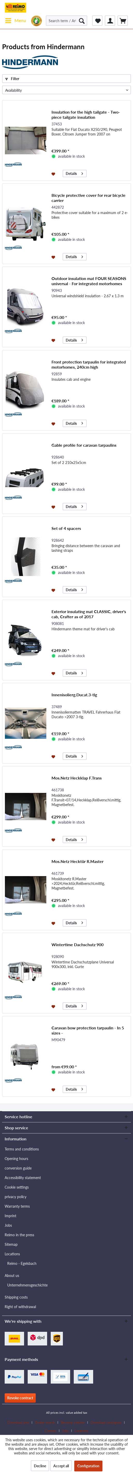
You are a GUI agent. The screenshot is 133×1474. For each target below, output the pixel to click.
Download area (18, 1422)
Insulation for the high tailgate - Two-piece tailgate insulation (85, 114)
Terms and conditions (22, 1149)
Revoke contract (20, 1398)
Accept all (61, 1466)
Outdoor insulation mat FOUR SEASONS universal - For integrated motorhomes (88, 281)
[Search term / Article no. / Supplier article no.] (66, 20)
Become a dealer (73, 1422)
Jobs (8, 1225)
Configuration (88, 1466)
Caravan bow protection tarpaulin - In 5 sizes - (87, 1030)
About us (12, 1275)
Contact (50, 1431)
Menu (15, 19)
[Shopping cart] (122, 20)
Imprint (10, 1216)
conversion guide (18, 1168)
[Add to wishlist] (53, 174)
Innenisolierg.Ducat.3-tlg (74, 694)
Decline (40, 1466)
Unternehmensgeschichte (27, 1285)
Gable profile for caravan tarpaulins (83, 445)
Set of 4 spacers (66, 528)
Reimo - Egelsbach (21, 1263)
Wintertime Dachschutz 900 (77, 944)
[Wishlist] (97, 20)
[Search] (81, 20)
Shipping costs (16, 1297)
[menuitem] (15, 20)
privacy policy (15, 1197)
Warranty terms (17, 1206)
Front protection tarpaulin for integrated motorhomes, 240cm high (88, 364)
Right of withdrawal (20, 1306)
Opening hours (16, 1158)
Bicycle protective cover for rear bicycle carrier (88, 198)
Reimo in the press (19, 1235)
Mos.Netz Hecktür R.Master (77, 861)
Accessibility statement (23, 1177)
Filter (12, 79)
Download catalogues (106, 1422)
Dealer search (45, 1422)
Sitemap (11, 1244)
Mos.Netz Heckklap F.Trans (76, 777)
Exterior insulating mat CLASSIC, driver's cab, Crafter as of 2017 (88, 614)
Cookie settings (17, 1187)
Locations (12, 1254)
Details (74, 173)
